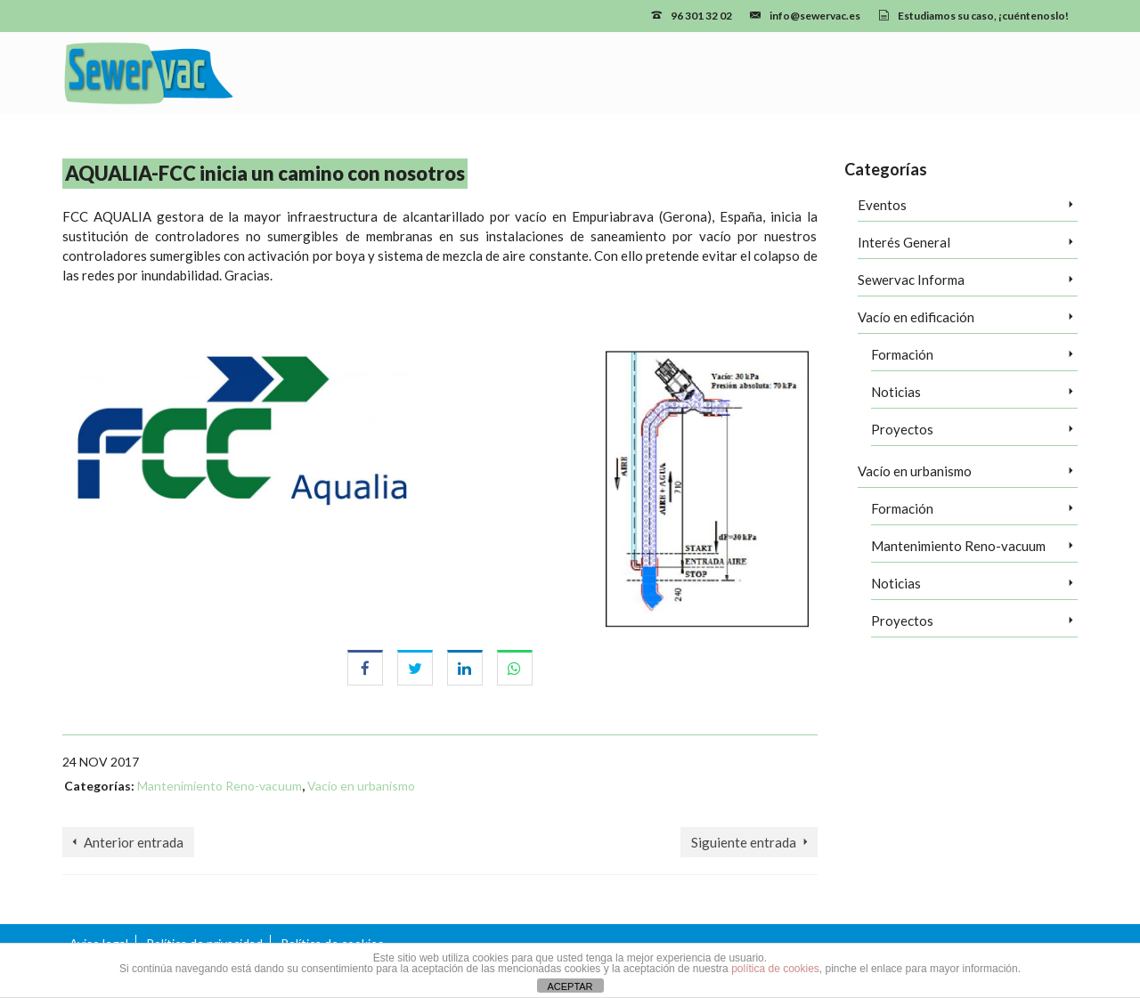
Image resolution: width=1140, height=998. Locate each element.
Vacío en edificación (916, 317)
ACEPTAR (569, 986)
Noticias (896, 392)
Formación (902, 354)
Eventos (882, 205)
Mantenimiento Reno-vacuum (219, 785)
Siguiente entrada (743, 842)
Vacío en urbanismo (361, 785)
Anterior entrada (133, 842)
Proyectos (902, 429)
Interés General (904, 242)
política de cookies (775, 968)
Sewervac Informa (911, 280)
